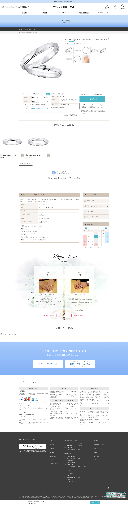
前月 (86, 228)
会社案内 (97, 440)
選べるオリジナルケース (72, 454)
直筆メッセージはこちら (48, 315)
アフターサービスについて (72, 477)
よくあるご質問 (56, 459)
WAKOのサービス (103, 13)
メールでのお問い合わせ (48, 364)
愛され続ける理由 (84, 13)
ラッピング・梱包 (70, 458)
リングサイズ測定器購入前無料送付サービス (77, 464)
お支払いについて (70, 472)
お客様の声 (55, 456)
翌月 (106, 228)
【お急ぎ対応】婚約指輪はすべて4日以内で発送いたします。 (64, 1)
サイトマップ (98, 450)
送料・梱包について (71, 475)
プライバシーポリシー (100, 446)
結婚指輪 (44, 13)
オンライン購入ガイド (71, 470)
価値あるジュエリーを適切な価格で (75, 444)
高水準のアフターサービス (72, 446)
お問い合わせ (98, 456)
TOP (53, 440)
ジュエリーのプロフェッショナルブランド (76, 442)
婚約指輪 (24, 13)
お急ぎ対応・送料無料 (71, 460)
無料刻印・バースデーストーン (74, 456)
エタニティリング (64, 13)
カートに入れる (92, 99)
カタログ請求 (98, 453)
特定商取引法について (100, 443)
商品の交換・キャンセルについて (74, 474)
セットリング (55, 453)
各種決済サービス (70, 462)
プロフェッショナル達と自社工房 (74, 448)
